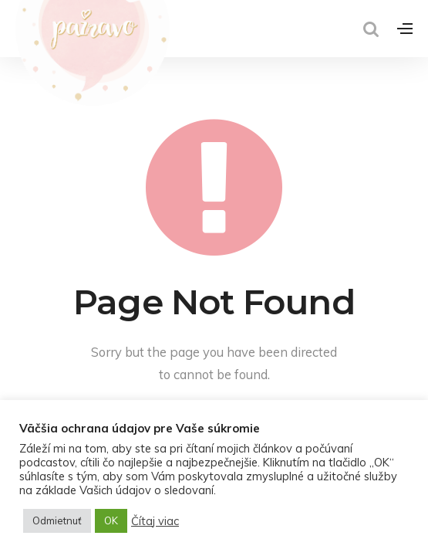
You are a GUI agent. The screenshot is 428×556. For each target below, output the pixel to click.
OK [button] (111, 520)
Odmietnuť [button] (57, 520)
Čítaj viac (155, 521)
